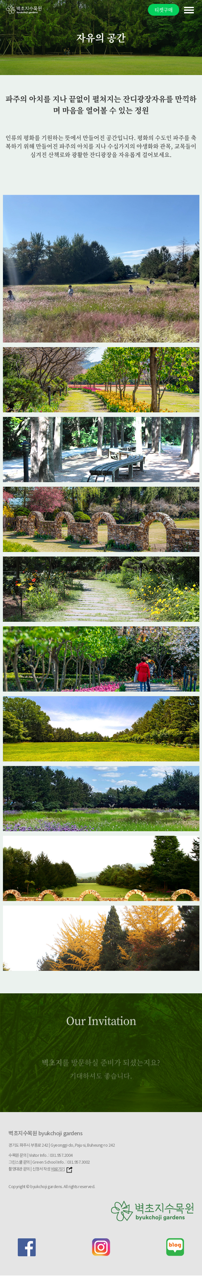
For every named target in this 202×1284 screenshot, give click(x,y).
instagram (101, 1247)
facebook (27, 1247)
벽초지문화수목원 (23, 9)
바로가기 (62, 1169)
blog (175, 1247)
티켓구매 (163, 9)
